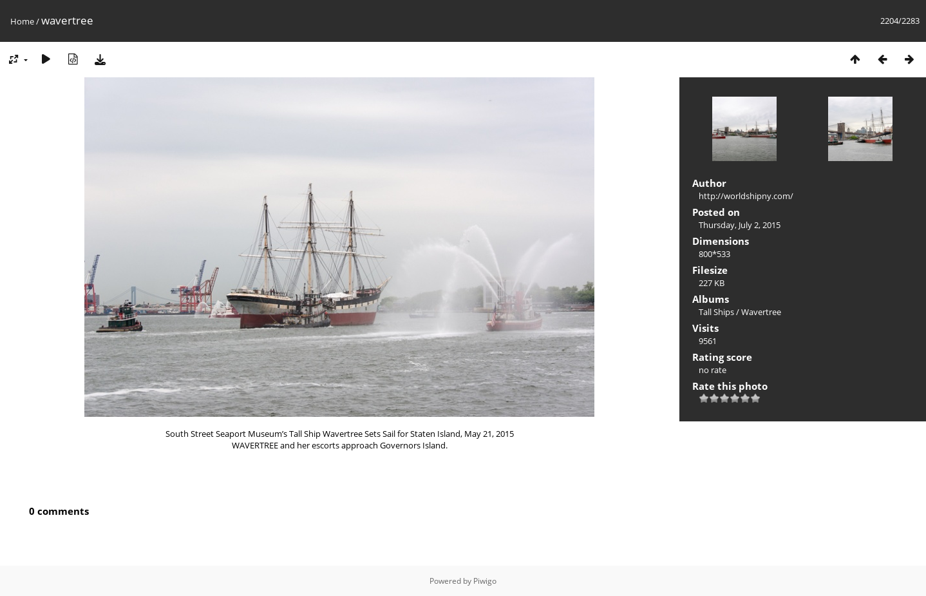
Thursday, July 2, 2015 (739, 225)
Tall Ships (716, 312)
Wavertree (761, 312)
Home (22, 21)
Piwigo (484, 580)
